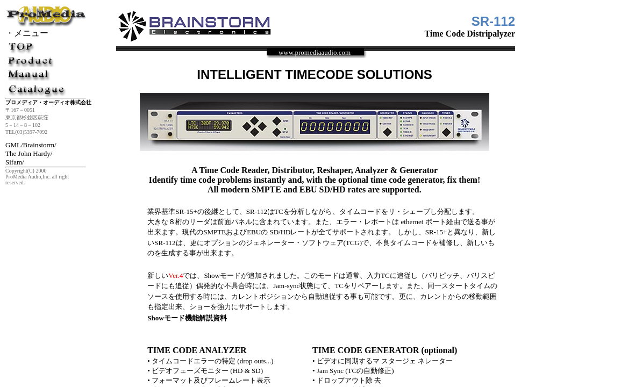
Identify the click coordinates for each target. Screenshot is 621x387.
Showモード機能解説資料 (186, 318)
